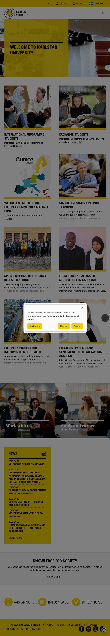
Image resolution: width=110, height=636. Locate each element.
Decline (63, 326)
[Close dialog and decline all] (82, 306)
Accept (77, 326)
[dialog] (55, 318)
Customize (35, 326)
